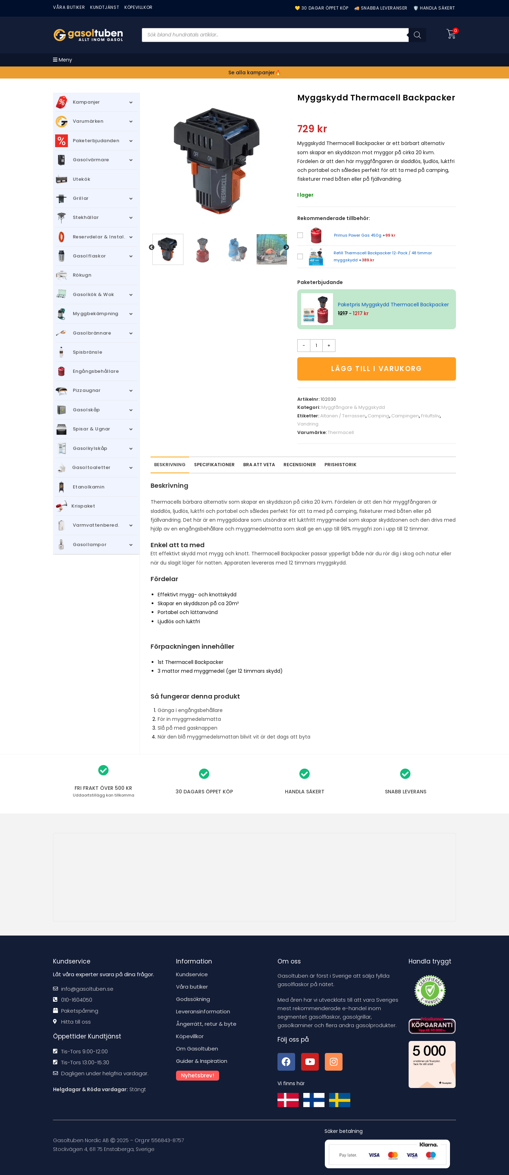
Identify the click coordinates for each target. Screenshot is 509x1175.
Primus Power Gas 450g (365, 235)
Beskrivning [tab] (170, 465)
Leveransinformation (203, 1011)
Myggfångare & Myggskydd (353, 407)
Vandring (307, 424)
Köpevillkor (190, 1036)
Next (286, 247)
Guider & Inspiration (201, 1061)
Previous (151, 247)
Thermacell (341, 432)
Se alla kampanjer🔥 (254, 72)
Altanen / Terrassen (342, 415)
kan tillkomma (103, 795)
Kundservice (192, 974)
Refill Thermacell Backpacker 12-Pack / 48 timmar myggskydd (383, 256)
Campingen (405, 415)
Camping (378, 415)
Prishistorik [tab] (340, 465)
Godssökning (193, 999)
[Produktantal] (316, 345)
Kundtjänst (104, 7)
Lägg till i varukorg (376, 369)
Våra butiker (192, 986)
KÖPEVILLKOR (138, 7)
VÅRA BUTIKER (69, 7)
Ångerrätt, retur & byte (206, 1024)
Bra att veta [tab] (259, 465)
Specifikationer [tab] (214, 465)
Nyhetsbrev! (197, 1075)
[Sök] (417, 35)
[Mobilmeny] (62, 59)
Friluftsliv (430, 415)
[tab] (300, 465)
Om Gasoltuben (197, 1048)
